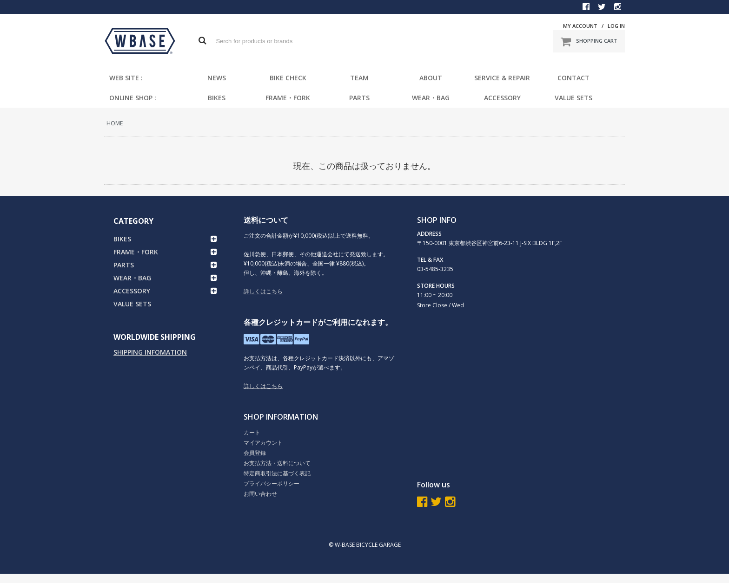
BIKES (216, 97)
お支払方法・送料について (277, 463)
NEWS (216, 77)
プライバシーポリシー (271, 483)
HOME (114, 123)
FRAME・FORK (287, 97)
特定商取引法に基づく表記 (277, 473)
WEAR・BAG (431, 97)
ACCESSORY (502, 97)
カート (252, 432)
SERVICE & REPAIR (502, 77)
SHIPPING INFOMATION (150, 352)
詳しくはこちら (263, 291)
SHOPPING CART (589, 41)
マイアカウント (263, 443)
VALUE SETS (573, 97)
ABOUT (430, 77)
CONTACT (573, 77)
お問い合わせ (260, 494)
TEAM (359, 77)
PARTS (359, 97)
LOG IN (616, 25)
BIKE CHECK (288, 77)
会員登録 (255, 453)
